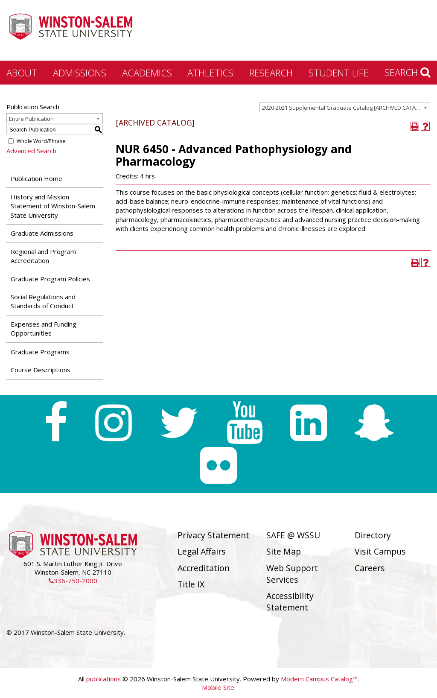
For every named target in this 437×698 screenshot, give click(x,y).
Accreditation (204, 568)
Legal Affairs (202, 551)
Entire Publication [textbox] (31, 119)
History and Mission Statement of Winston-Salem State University (53, 206)
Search (408, 72)
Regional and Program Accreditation (43, 256)
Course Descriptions (40, 369)
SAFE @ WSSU (293, 535)
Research (271, 72)
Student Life (339, 72)
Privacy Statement (213, 535)
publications (103, 679)
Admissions (79, 72)
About (21, 72)
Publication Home (36, 178)
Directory (373, 535)
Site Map (283, 551)
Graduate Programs (40, 352)
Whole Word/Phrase (41, 141)
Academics (147, 72)
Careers (370, 568)
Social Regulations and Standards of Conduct (43, 301)
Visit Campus (380, 551)
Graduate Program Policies (50, 279)
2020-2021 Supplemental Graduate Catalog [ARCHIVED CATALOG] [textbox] (345, 107)
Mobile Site (218, 687)
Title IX (191, 584)
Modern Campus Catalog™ (319, 679)
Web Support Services (292, 573)
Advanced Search (31, 150)
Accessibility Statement (290, 601)
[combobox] (344, 107)
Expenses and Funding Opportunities (43, 328)
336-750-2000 (73, 580)
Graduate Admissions (42, 233)
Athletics (210, 72)
